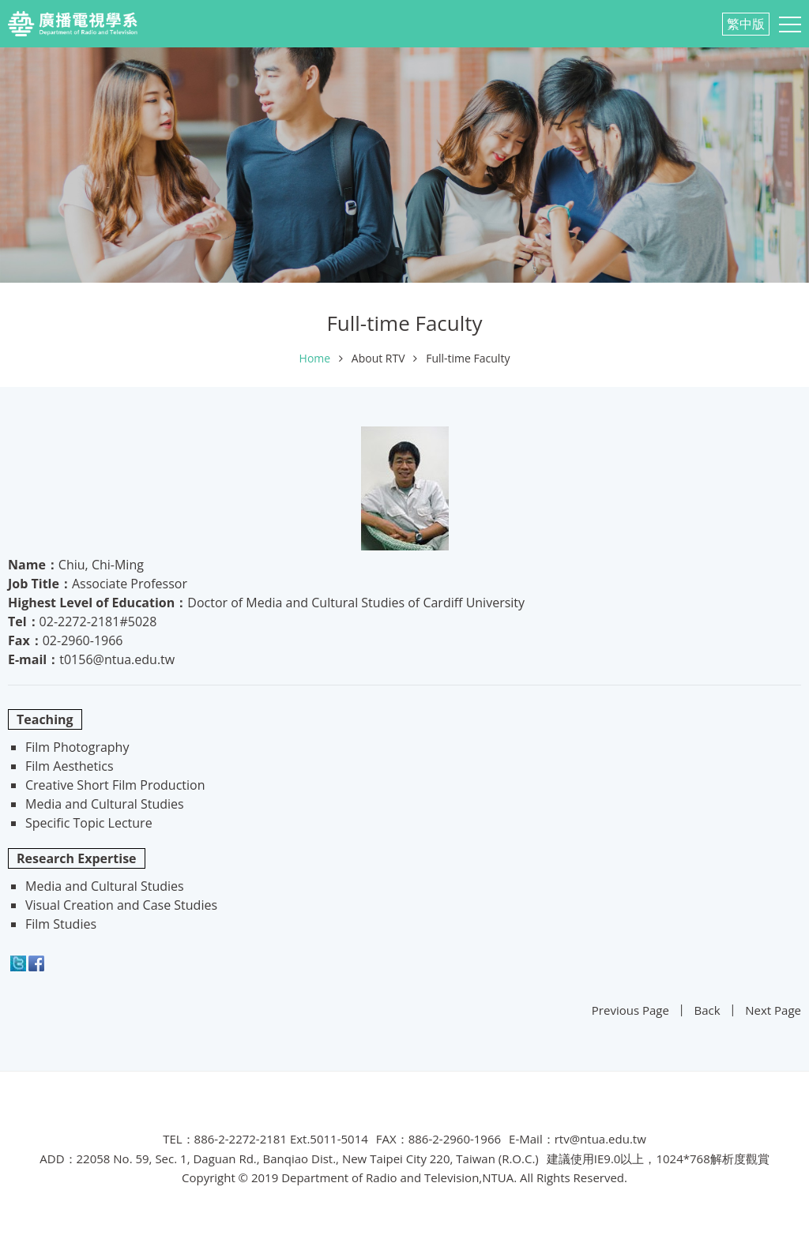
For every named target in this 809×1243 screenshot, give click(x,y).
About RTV (378, 358)
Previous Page (630, 1010)
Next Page (773, 1010)
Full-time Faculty (468, 358)
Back (707, 1010)
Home (315, 358)
